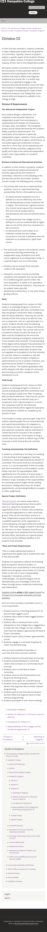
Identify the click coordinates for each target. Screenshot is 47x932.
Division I (14, 780)
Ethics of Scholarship (17, 764)
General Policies (14, 873)
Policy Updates (13, 877)
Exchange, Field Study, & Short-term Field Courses (24, 837)
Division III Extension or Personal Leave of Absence (26, 715)
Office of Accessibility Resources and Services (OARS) (22, 858)
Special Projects (17, 819)
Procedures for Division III (19, 722)
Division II (14, 784)
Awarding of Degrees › (39, 738)
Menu (3, 21)
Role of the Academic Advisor (20, 772)
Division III (15, 788)
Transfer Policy (16, 815)
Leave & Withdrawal (16, 842)
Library (12, 768)
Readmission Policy (16, 846)
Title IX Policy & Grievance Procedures (22, 869)
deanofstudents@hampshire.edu (26, 924)
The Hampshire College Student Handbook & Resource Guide (22, 755)
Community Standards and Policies (21, 865)
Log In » (8, 898)
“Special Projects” (9, 501)
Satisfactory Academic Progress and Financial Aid (22, 851)
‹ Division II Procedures (8, 738)
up (23, 738)
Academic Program (37, 31)
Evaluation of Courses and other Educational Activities (21, 830)
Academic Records (16, 825)
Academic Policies (21, 31)
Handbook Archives (15, 881)
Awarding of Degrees (17, 709)
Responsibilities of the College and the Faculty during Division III (24, 728)
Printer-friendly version (35, 743)
